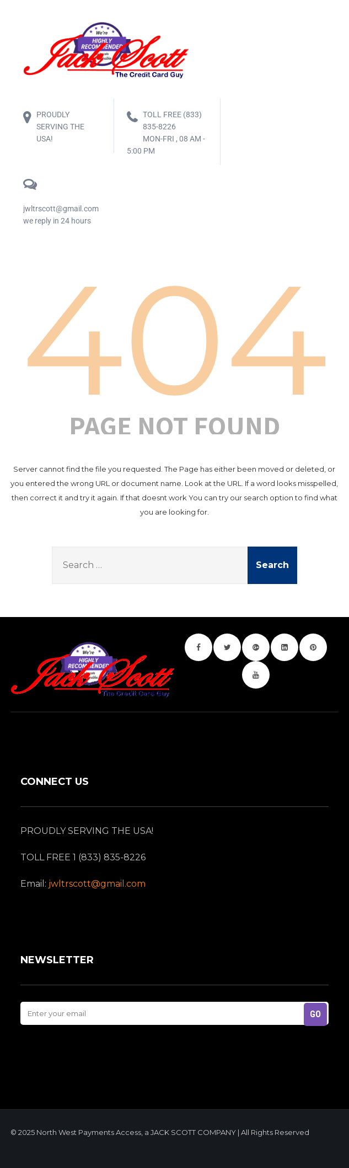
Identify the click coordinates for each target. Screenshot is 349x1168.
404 (174, 339)
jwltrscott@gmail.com (97, 883)
